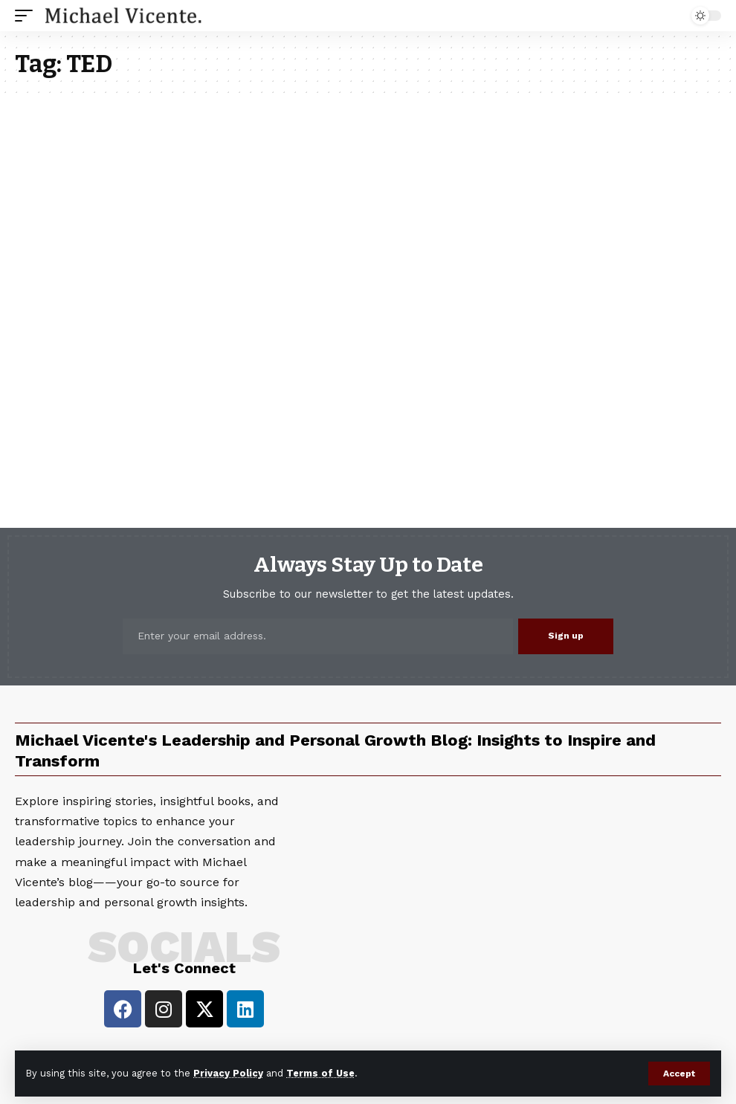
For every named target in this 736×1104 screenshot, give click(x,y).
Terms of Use (320, 1073)
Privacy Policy (228, 1073)
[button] (679, 1073)
